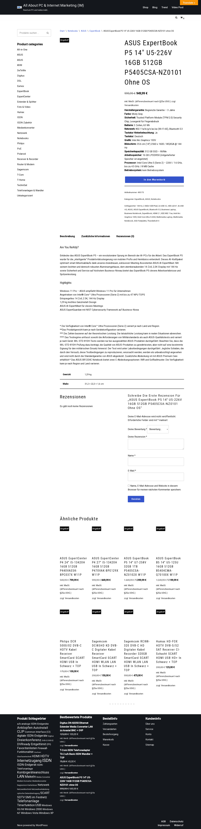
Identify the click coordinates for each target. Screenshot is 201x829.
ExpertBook (23, 91)
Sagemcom (23, 169)
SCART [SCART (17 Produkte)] (45, 793)
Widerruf (178, 825)
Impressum (164, 825)
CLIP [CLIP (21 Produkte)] (20, 731)
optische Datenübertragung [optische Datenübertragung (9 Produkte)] (28, 793)
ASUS (20, 54)
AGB (163, 821)
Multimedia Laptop (164, 217)
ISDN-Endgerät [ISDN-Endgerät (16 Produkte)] (26, 764)
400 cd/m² (172, 206)
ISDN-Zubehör (24, 122)
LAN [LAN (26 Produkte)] (20, 776)
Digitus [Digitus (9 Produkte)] (51, 736)
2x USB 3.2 (162, 206)
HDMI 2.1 (156, 213)
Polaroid (21, 153)
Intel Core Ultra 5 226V (146, 217)
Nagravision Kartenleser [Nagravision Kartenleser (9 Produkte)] (27, 785)
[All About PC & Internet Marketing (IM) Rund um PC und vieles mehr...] (50, 7)
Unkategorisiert (25, 195)
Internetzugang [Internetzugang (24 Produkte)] (29, 760)
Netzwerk (22, 133)
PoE (19, 148)
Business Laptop (168, 209)
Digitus (20, 75)
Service (149, 729)
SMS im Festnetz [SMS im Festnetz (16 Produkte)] (36, 797)
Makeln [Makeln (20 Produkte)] (30, 777)
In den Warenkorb (154, 180)
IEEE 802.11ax (167, 213)
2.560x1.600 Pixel (150, 206)
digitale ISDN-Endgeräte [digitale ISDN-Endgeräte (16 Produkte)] (32, 735)
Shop (145, 7)
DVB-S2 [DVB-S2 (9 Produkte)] (50, 740)
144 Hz (139, 206)
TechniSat (22, 185)
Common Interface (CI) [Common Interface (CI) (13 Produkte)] (38, 731)
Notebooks (23, 138)
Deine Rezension (137, 436)
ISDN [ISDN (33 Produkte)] (47, 760)
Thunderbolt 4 (153, 221)
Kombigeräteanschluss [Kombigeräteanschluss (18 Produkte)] (33, 772)
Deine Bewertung (137, 429)
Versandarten (109, 729)
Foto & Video (23, 107)
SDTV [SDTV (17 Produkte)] (21, 797)
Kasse (106, 744)
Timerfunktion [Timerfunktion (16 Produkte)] (26, 805)
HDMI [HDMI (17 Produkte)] (36, 756)
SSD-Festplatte (140, 221)
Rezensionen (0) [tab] (125, 236)
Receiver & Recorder (27, 159)
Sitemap (150, 744)
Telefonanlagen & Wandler (30, 190)
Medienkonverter (26, 127)
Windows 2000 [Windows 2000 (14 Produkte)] (33, 809)
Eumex (20, 86)
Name (131, 455)
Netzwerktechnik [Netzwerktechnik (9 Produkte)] (24, 789)
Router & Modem (25, 164)
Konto (149, 734)
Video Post (177, 7)
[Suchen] (176, 17)
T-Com (20, 174)
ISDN (20, 117)
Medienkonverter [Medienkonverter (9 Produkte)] (39, 781)
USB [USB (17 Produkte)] (38, 805)
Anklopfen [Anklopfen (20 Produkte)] (25, 728)
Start (62, 31)
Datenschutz (176, 821)
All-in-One (22, 49)
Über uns (150, 723)
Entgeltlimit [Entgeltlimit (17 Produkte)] (38, 744)
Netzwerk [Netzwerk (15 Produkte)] (43, 784)
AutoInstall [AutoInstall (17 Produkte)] (40, 727)
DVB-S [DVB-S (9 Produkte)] (44, 740)
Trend (164, 7)
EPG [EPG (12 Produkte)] (49, 744)
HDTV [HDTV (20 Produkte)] (44, 756)
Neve (20, 825)
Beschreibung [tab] (67, 236)
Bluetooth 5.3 (155, 209)
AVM (19, 65)
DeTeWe (21, 70)
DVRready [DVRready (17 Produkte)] (23, 744)
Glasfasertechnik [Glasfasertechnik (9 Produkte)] (24, 757)
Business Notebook (132, 213)
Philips (20, 143)
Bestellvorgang (110, 734)
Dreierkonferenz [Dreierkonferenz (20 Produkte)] (29, 740)
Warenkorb (108, 739)
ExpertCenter (23, 96)
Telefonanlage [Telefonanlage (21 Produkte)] (28, 801)
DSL (19, 80)
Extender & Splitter (26, 101)
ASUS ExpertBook (141, 209)
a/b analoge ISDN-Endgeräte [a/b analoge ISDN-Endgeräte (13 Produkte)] (33, 723)
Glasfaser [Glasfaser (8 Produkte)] (37, 752)
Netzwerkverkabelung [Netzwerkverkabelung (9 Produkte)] (40, 789)
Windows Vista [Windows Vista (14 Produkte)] (29, 812)
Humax (20, 112)
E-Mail (132, 470)
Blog (154, 7)
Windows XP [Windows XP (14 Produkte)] (46, 812)
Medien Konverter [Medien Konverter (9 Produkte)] (24, 781)
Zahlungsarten (110, 723)
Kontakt (149, 739)
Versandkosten (131, 105)
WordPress (42, 825)
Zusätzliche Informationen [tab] (95, 236)
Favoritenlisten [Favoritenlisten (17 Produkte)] (27, 748)
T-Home (21, 180)
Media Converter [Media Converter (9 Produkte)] (43, 777)
